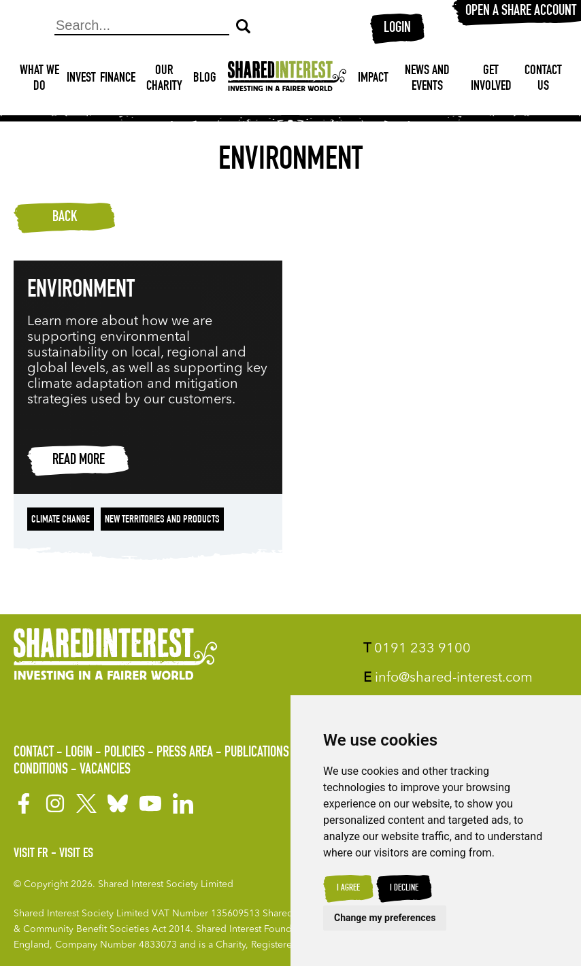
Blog (204, 79)
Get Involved (491, 79)
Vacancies (105, 770)
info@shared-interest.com (448, 678)
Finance (117, 79)
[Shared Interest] (287, 79)
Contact (34, 753)
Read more (78, 460)
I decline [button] (404, 888)
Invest (81, 79)
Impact (373, 79)
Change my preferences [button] (384, 917)
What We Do (39, 79)
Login (397, 28)
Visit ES (76, 854)
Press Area (184, 753)
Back (64, 217)
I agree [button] (348, 888)
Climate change (60, 520)
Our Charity (164, 79)
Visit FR (31, 854)
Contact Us (543, 79)
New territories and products (162, 520)
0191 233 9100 (417, 649)
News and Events (427, 79)
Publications (257, 753)
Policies (124, 753)
